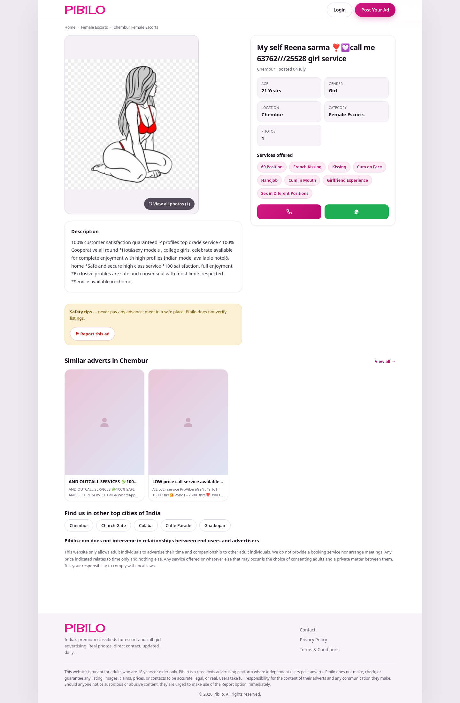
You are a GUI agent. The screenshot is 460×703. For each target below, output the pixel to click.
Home (70, 27)
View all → (385, 361)
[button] (289, 211)
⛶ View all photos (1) (169, 204)
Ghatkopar (215, 525)
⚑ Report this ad (92, 334)
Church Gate (113, 525)
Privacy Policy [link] (313, 640)
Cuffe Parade (178, 525)
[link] (85, 10)
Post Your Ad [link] (375, 10)
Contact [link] (308, 630)
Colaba (146, 525)
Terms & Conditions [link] (320, 650)
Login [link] (340, 10)
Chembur (79, 525)
